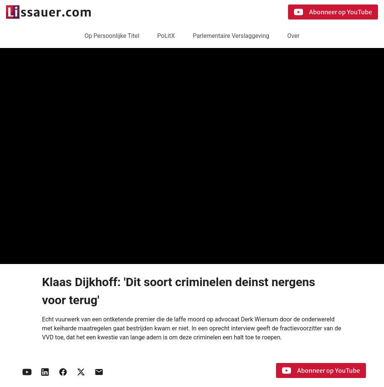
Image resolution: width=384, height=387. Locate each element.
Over (293, 35)
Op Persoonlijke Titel (111, 35)
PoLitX (166, 35)
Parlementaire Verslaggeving (231, 35)
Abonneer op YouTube (333, 12)
